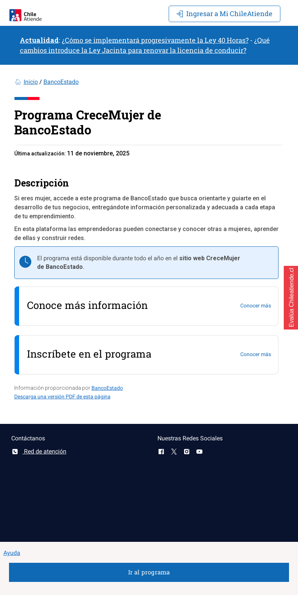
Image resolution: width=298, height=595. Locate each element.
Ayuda (11, 552)
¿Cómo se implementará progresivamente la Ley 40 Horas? (155, 40)
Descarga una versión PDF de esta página (62, 397)
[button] (291, 298)
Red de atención (38, 451)
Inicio (31, 81)
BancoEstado (61, 81)
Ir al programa (149, 572)
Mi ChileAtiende (225, 13)
